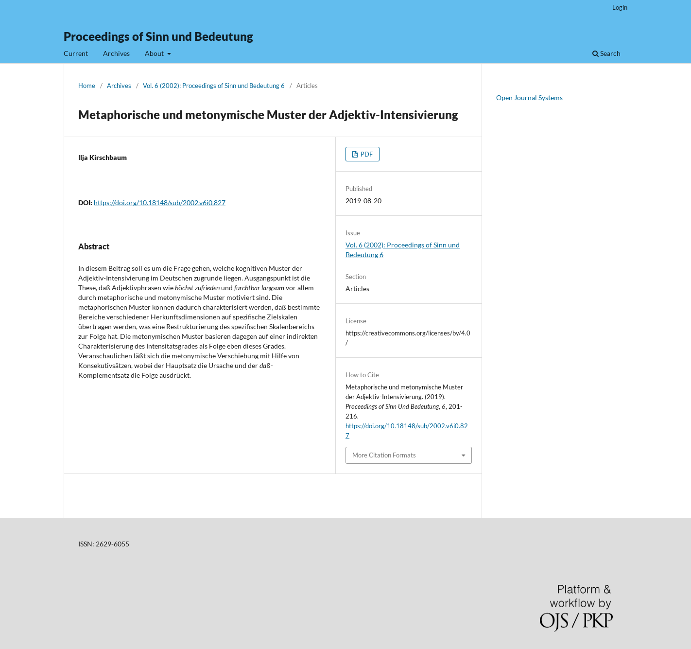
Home (86, 85)
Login (619, 7)
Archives (116, 53)
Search (606, 53)
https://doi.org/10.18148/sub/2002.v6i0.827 (159, 202)
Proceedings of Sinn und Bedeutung (158, 36)
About (155, 53)
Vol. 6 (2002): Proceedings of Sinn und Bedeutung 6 (214, 85)
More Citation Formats (384, 455)
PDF (366, 154)
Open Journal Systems (529, 97)
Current (76, 53)
